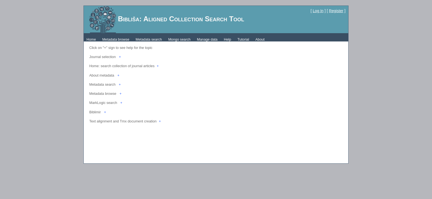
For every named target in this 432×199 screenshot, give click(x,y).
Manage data (207, 39)
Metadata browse (115, 39)
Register (336, 11)
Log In (318, 11)
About (259, 39)
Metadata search (149, 39)
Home (91, 39)
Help (227, 39)
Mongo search (179, 39)
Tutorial (243, 39)
